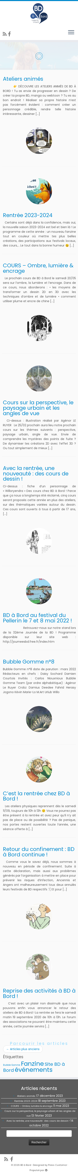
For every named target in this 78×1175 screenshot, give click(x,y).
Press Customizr (57, 1165)
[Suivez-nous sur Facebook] (10, 34)
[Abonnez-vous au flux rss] (5, 34)
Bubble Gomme (11, 1065)
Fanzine (32, 1063)
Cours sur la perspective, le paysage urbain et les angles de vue (38, 408)
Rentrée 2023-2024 (27, 215)
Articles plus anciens (23, 1049)
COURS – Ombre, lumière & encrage (38, 268)
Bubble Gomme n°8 (28, 661)
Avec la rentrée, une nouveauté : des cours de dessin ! (35, 473)
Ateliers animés (23, 79)
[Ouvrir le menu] (71, 32)
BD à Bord (25, 1165)
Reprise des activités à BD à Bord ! (39, 993)
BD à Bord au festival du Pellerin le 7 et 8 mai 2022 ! (37, 617)
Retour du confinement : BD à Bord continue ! (38, 851)
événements (34, 1069)
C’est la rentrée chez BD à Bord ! (36, 796)
